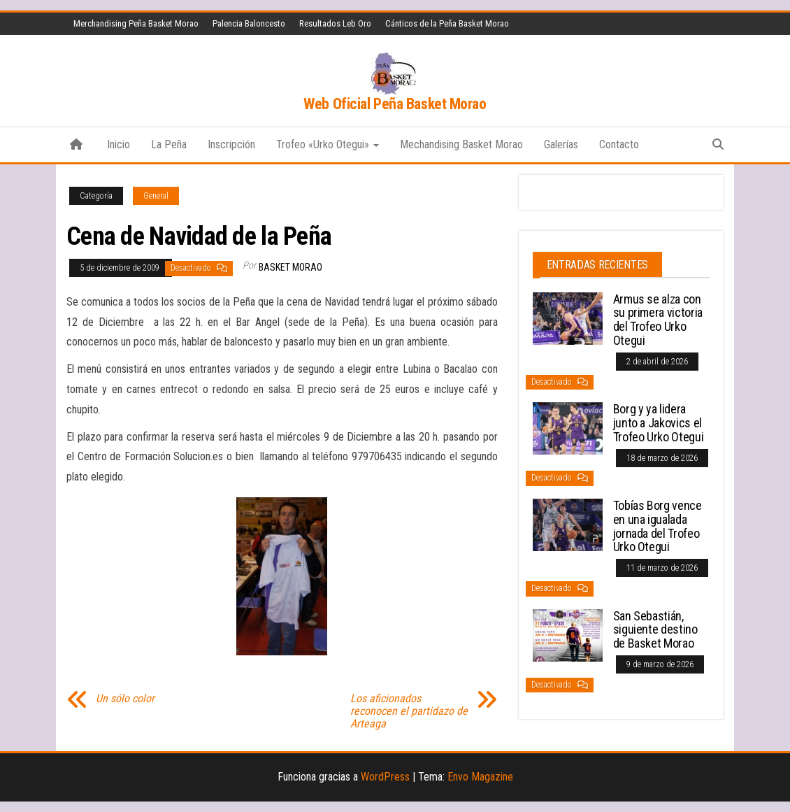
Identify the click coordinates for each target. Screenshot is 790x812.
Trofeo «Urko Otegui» (327, 144)
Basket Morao (290, 267)
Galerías (561, 144)
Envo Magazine (480, 776)
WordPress (385, 776)
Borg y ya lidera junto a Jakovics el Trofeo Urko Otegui (658, 422)
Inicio (118, 144)
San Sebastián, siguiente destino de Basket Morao (655, 629)
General (155, 196)
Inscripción (231, 144)
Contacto (619, 144)
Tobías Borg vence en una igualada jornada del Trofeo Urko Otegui (657, 526)
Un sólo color (125, 698)
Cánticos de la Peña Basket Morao (447, 23)
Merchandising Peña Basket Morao (136, 23)
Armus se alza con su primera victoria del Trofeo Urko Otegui (658, 320)
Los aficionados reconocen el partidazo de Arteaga (409, 711)
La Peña (169, 144)
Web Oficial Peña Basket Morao (394, 104)
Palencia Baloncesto (249, 23)
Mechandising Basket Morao (461, 144)
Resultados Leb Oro (335, 23)
